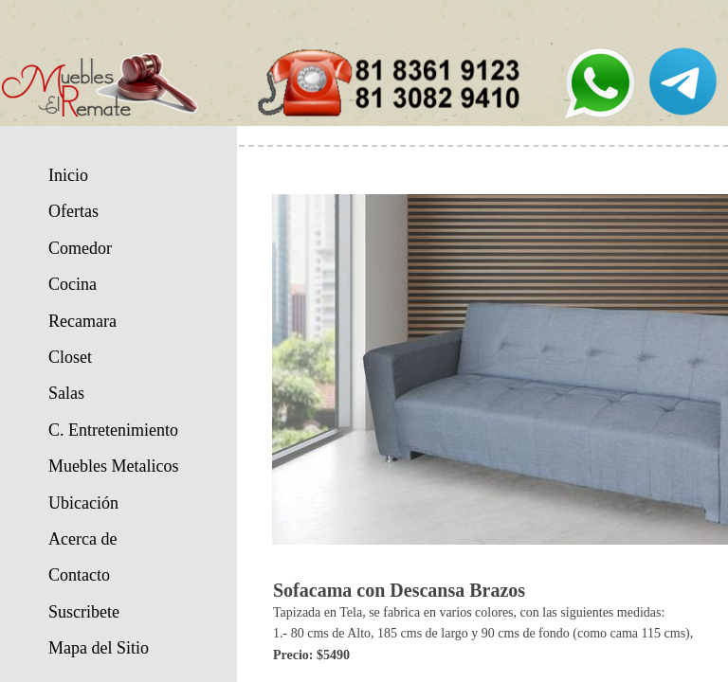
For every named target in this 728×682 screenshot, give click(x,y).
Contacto (79, 574)
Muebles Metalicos (113, 466)
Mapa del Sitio (98, 647)
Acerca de (82, 538)
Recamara (82, 321)
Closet (70, 357)
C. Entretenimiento (113, 430)
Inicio (68, 175)
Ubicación (83, 503)
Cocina (72, 284)
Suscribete (83, 611)
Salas (66, 393)
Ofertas (73, 211)
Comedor (80, 248)
